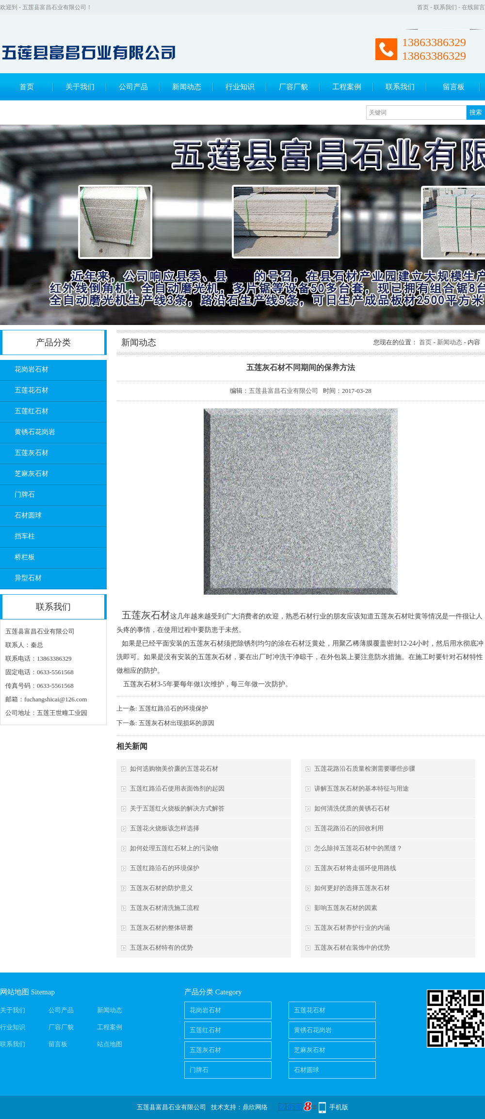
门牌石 (25, 494)
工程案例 (346, 87)
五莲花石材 (31, 390)
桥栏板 (25, 557)
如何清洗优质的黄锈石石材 (352, 808)
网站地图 (14, 992)
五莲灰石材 (31, 452)
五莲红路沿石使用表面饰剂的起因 (177, 788)
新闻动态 (186, 87)
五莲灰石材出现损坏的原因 (176, 723)
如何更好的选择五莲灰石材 (352, 888)
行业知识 (240, 87)
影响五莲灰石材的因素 (345, 907)
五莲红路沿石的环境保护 (173, 708)
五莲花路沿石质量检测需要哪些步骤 (364, 768)
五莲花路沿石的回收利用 (349, 828)
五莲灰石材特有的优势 (161, 947)
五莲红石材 (31, 411)
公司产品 (133, 87)
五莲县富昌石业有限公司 (283, 390)
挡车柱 (25, 536)
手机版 (338, 1107)
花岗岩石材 (31, 369)
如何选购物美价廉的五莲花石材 (174, 768)
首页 (423, 7)
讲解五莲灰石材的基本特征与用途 (361, 788)
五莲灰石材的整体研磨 (161, 927)
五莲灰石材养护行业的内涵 (352, 927)
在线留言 (473, 7)
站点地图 (109, 1044)
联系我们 (445, 7)
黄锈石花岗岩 (35, 432)
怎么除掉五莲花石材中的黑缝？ (358, 848)
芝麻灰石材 (31, 473)
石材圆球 (28, 515)
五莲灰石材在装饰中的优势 (352, 947)
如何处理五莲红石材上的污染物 (174, 848)
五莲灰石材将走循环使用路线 (355, 868)
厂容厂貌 (293, 87)
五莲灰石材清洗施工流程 (164, 907)
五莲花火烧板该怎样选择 (164, 828)
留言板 (454, 87)
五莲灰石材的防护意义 (161, 888)
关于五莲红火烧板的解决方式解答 (177, 808)
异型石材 (28, 578)
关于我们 (80, 87)
